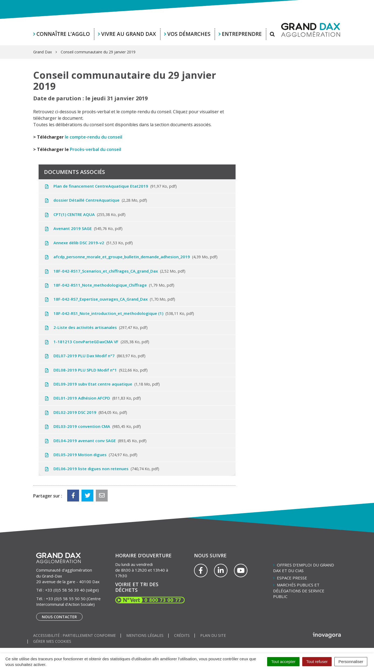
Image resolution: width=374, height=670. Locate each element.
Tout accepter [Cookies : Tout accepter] (283, 661)
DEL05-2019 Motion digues (90, 454)
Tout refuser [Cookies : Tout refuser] (317, 661)
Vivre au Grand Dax (128, 33)
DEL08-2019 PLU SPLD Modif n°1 (96, 370)
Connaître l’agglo (63, 33)
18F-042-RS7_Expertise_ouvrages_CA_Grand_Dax (109, 299)
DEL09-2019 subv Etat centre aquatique (102, 384)
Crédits (182, 635)
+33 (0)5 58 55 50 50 (66, 598)
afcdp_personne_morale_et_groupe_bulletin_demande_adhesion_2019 (130, 256)
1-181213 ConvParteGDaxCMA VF (96, 341)
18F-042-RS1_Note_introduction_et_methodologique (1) (119, 313)
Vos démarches (188, 33)
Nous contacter (59, 616)
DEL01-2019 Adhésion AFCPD (92, 398)
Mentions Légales (145, 635)
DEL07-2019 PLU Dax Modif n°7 (94, 355)
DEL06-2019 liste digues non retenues (101, 468)
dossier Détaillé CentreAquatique (95, 200)
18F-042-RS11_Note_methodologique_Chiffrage (109, 285)
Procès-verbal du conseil (95, 149)
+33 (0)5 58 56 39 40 (65, 590)
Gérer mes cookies (52, 641)
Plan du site (213, 635)
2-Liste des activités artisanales (96, 327)
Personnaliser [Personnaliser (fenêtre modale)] (350, 661)
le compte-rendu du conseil (93, 137)
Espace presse (292, 577)
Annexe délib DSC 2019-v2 (88, 242)
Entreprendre (242, 33)
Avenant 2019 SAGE (83, 228)
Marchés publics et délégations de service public (298, 590)
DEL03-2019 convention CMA (92, 426)
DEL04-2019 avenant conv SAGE (95, 440)
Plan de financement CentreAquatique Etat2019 (110, 186)
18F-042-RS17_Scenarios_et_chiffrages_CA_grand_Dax (114, 271)
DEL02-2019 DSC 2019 (85, 412)
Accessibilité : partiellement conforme (74, 635)
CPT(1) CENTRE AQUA (84, 214)
